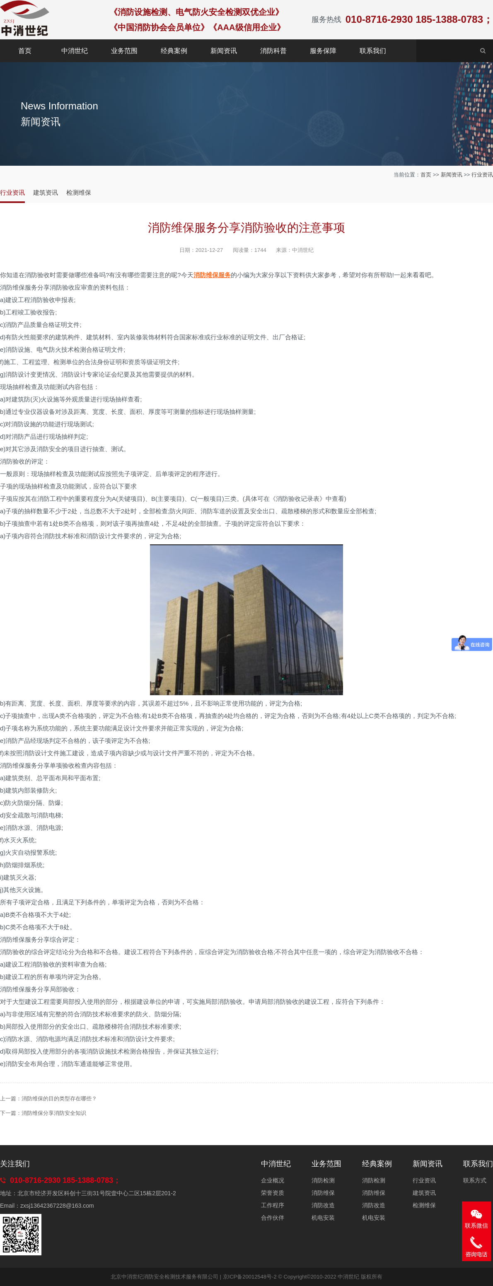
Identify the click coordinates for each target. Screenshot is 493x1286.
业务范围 (124, 50)
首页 (24, 50)
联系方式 (474, 1180)
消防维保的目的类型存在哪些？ (59, 1098)
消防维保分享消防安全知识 (54, 1113)
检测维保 (78, 192)
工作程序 (272, 1205)
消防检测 (323, 1180)
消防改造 (323, 1205)
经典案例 (174, 50)
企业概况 (272, 1180)
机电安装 (323, 1217)
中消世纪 (74, 50)
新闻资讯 (223, 50)
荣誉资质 (272, 1192)
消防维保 (323, 1192)
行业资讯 (482, 175)
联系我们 (373, 50)
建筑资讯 (45, 192)
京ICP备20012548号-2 (250, 1277)
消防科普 (273, 50)
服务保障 (323, 50)
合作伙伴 (272, 1217)
